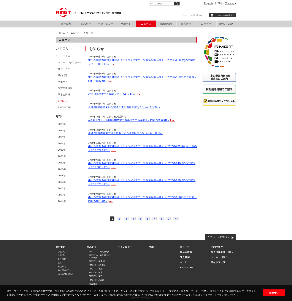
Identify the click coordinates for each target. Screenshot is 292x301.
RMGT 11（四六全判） (99, 251)
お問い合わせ (197, 15)
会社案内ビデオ (65, 270)
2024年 (62, 136)
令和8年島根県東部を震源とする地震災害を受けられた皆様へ (124, 107)
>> (176, 218)
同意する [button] (274, 292)
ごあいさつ (63, 251)
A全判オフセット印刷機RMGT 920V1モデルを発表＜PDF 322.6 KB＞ (128, 120)
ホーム (185, 15)
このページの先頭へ (218, 237)
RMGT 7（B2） (96, 269)
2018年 (62, 175)
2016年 (62, 188)
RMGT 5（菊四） (97, 276)
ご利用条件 (217, 247)
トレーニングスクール (70, 62)
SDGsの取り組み (65, 274)
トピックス (64, 55)
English (208, 3)
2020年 (62, 162)
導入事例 (186, 23)
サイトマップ (218, 262)
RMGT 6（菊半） (97, 272)
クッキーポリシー (210, 294)
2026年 (62, 124)
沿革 (60, 263)
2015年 (62, 195)
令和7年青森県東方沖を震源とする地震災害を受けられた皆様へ (125, 133)
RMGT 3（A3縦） (97, 280)
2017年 (62, 182)
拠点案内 (62, 266)
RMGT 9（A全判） (97, 265)
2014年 (62, 201)
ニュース (146, 23)
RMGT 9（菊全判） (98, 261)
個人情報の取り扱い (222, 252)
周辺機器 (93, 284)
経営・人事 (64, 68)
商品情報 (63, 75)
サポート (126, 23)
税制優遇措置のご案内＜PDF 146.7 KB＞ (112, 94)
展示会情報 (166, 23)
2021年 (62, 156)
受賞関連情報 (65, 88)
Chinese (229, 3)
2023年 (62, 143)
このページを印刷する (224, 15)
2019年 (62, 169)
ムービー (206, 23)
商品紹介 (86, 23)
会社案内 (66, 23)
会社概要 (62, 259)
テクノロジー (106, 23)
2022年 (62, 149)
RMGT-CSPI (226, 23)
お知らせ (63, 101)
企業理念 (62, 255)
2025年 (62, 130)
